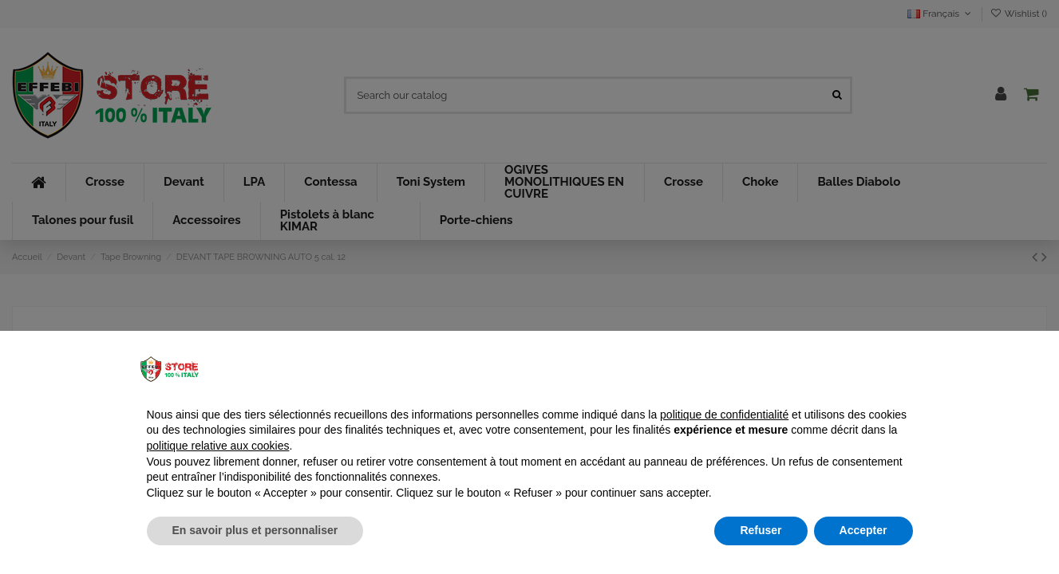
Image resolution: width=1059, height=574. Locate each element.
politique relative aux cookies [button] (218, 445)
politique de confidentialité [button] (724, 414)
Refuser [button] (760, 530)
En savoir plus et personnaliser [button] (255, 530)
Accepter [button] (863, 530)
